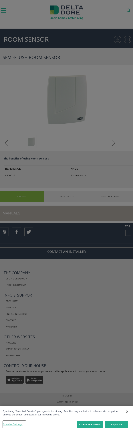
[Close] (127, 413)
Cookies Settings (13, 425)
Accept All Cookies (90, 425)
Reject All (116, 425)
